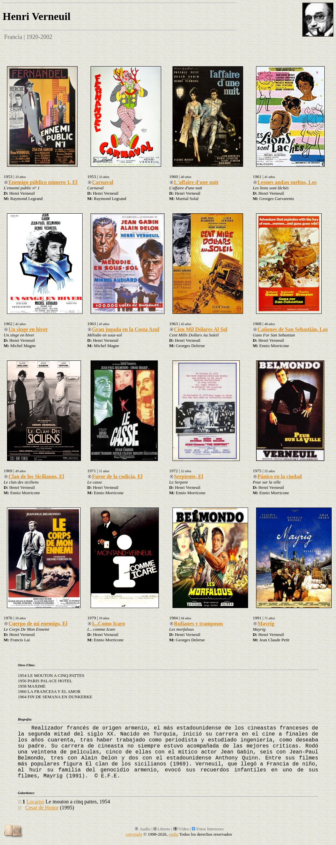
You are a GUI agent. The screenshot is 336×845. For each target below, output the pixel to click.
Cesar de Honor (42, 807)
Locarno (35, 801)
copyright (134, 834)
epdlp (173, 834)
